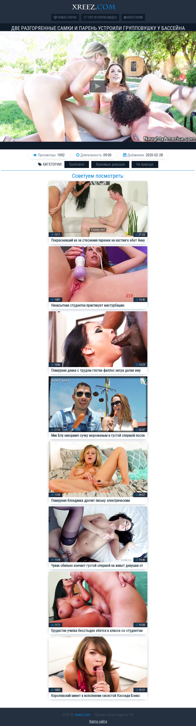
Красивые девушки (110, 164)
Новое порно (65, 17)
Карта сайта (98, 721)
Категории (133, 17)
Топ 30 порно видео (100, 17)
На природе (145, 164)
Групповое (76, 164)
